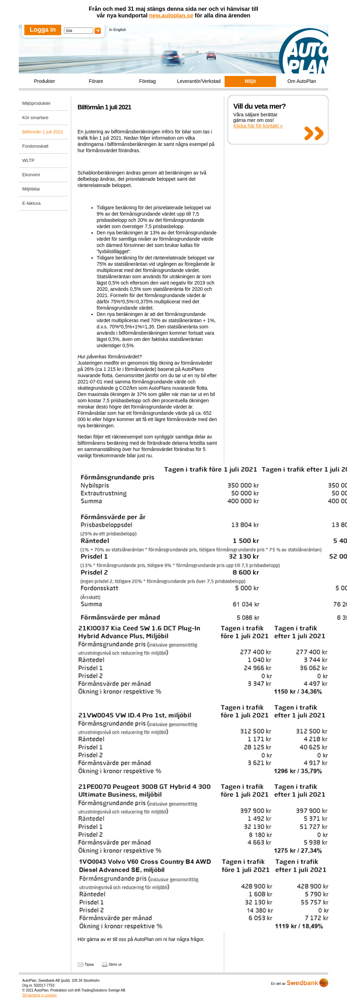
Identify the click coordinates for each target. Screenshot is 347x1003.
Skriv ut (115, 964)
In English (117, 30)
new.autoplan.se (171, 15)
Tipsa (89, 964)
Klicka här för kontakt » (258, 126)
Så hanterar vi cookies (39, 995)
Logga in (43, 29)
